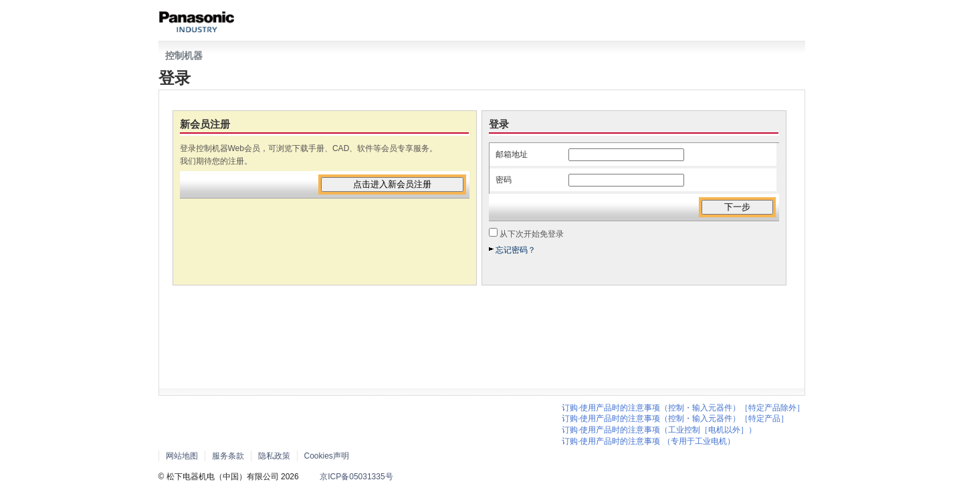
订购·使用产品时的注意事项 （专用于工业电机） (648, 441)
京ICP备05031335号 (356, 476)
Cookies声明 (326, 456)
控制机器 (184, 55)
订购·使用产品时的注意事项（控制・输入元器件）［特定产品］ (675, 418)
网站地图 (182, 456)
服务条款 (228, 456)
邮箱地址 (512, 154)
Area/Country (406, 456)
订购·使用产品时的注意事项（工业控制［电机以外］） (659, 430)
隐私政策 (274, 456)
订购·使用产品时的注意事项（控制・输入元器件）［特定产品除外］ (683, 407)
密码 (504, 179)
